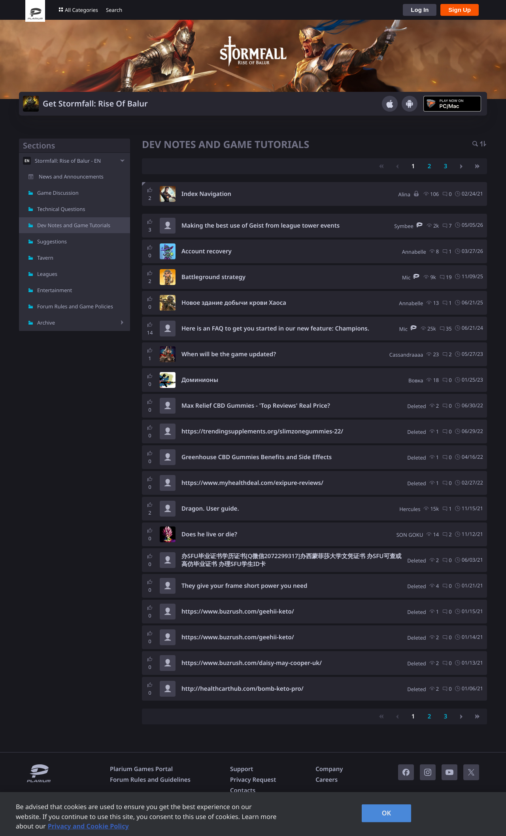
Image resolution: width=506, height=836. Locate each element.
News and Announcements (71, 176)
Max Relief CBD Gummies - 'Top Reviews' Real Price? (255, 406)
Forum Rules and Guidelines (150, 780)
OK (386, 813)
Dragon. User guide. (210, 509)
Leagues (47, 273)
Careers (326, 780)
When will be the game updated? (228, 354)
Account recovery (206, 251)
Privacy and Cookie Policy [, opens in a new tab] (88, 826)
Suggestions (52, 241)
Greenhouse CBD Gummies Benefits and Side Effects (256, 457)
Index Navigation (206, 194)
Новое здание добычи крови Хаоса (233, 303)
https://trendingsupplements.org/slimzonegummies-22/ (262, 431)
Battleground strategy (213, 277)
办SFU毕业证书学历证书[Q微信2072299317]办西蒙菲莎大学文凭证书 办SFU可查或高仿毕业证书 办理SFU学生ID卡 (291, 560)
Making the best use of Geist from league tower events (260, 226)
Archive (46, 322)
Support (241, 769)
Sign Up (459, 9)
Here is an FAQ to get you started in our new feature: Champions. (275, 328)
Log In (420, 9)
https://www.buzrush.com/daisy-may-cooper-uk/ (251, 663)
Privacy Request (253, 780)
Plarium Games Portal (141, 769)
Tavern (45, 257)
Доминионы (199, 380)
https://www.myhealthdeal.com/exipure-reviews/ (252, 483)
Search (114, 9)
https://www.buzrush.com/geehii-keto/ (237, 612)
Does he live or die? (209, 534)
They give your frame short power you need (244, 586)
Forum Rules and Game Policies (75, 306)
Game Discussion (58, 192)
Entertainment (54, 290)
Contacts (242, 790)
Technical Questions (61, 209)
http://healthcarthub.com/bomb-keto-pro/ (242, 689)
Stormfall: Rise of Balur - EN (68, 160)
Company (329, 769)
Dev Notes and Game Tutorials (73, 225)
